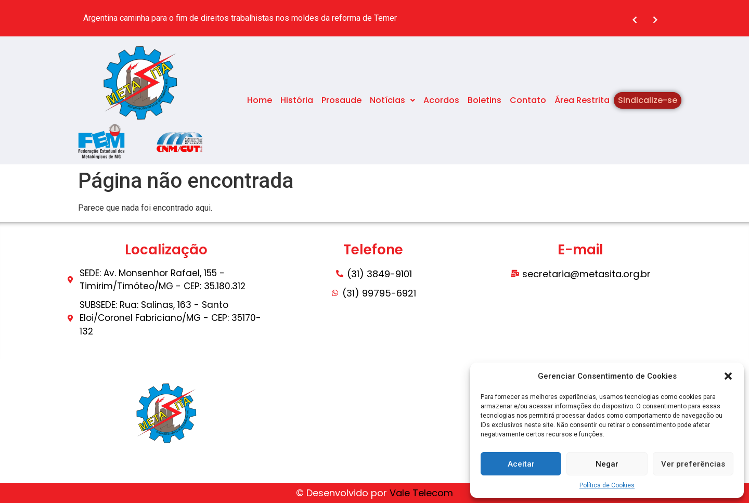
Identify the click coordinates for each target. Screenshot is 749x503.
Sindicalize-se (647, 100)
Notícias (392, 100)
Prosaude (341, 100)
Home (259, 100)
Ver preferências (693, 464)
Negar (607, 464)
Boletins (484, 100)
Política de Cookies (607, 485)
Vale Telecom (421, 492)
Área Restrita (582, 100)
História (296, 100)
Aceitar (521, 464)
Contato (528, 100)
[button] (728, 376)
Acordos (441, 100)
